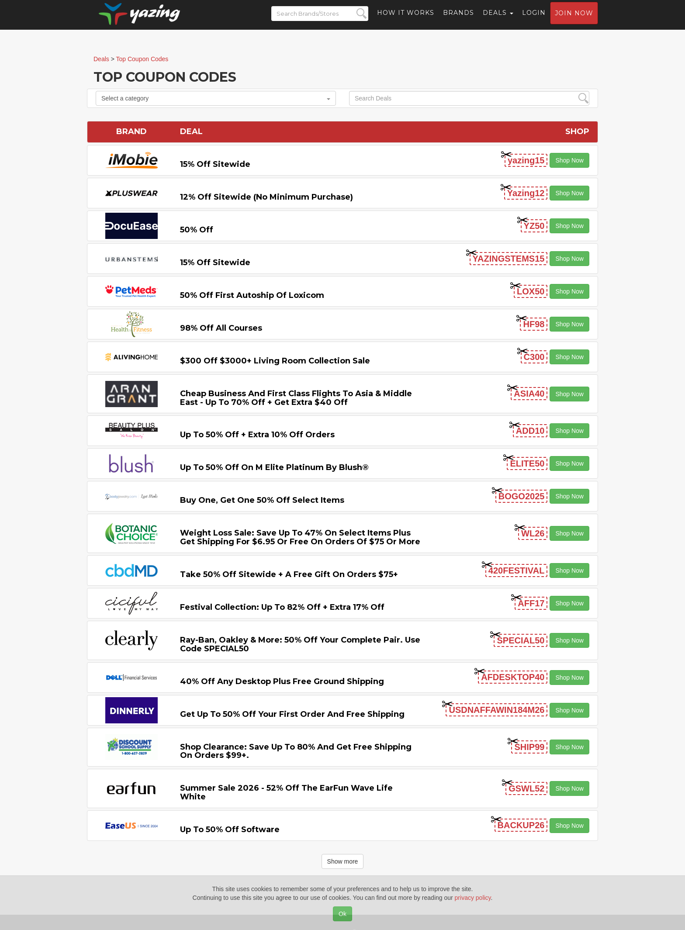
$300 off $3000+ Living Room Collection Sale (275, 361)
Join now (574, 20)
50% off (196, 230)
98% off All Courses (221, 328)
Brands (458, 20)
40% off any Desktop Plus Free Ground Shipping (282, 681)
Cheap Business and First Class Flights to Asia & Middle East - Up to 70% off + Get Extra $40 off (296, 398)
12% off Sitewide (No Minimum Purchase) (266, 197)
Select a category (215, 98)
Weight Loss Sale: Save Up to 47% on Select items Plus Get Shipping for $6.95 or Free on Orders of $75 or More (300, 537)
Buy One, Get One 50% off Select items (262, 500)
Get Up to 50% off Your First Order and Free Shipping (292, 714)
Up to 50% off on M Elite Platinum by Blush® (274, 467)
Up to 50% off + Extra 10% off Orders (257, 434)
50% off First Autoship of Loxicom (252, 295)
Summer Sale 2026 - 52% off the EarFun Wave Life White (286, 792)
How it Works (405, 20)
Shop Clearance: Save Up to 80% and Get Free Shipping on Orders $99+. (296, 751)
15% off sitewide (215, 164)
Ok (342, 913)
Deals (498, 20)
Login (534, 20)
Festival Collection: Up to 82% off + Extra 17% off (282, 607)
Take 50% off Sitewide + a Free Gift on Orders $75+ (289, 574)
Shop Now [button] (569, 160)
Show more (342, 861)
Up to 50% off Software (230, 829)
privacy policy (473, 897)
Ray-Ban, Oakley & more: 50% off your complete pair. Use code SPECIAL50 (300, 644)
